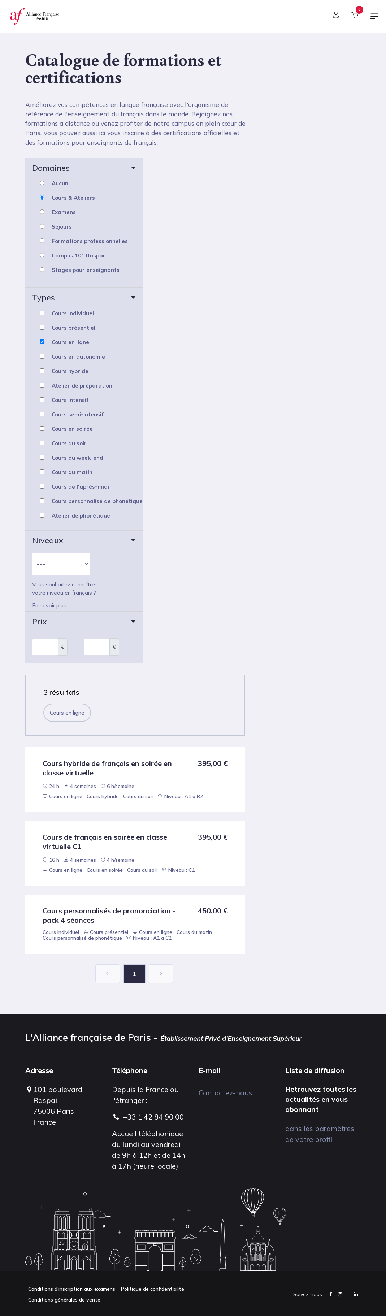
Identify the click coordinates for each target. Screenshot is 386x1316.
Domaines (51, 168)
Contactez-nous (225, 1092)
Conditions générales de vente (64, 1299)
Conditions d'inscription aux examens (71, 1289)
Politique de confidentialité (152, 1289)
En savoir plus (49, 606)
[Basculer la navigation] (374, 19)
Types (43, 298)
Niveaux (47, 540)
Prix (39, 621)
